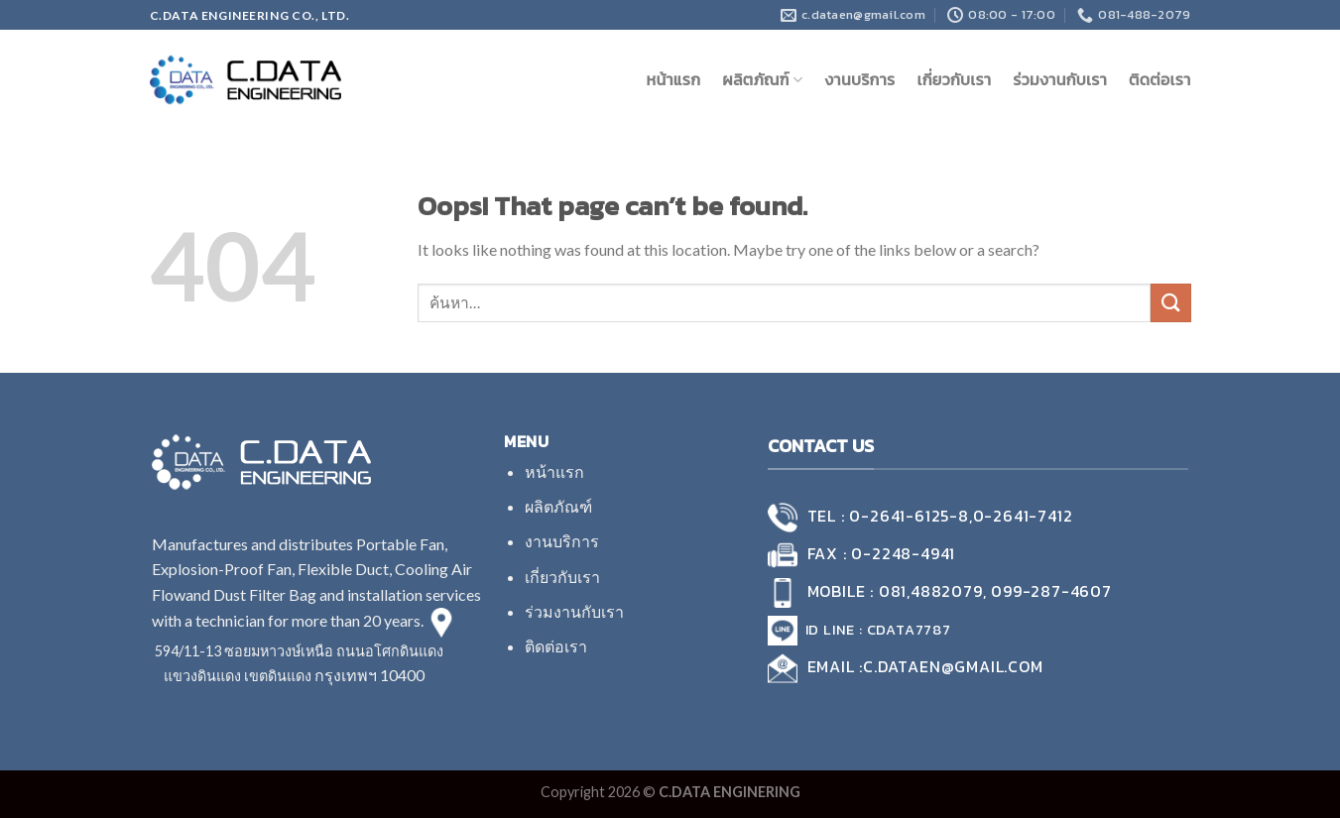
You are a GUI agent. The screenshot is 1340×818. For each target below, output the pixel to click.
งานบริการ (859, 79)
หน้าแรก (673, 79)
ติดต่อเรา (1159, 79)
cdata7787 (909, 630)
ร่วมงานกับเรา (1060, 79)
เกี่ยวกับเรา (953, 79)
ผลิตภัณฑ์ (762, 79)
